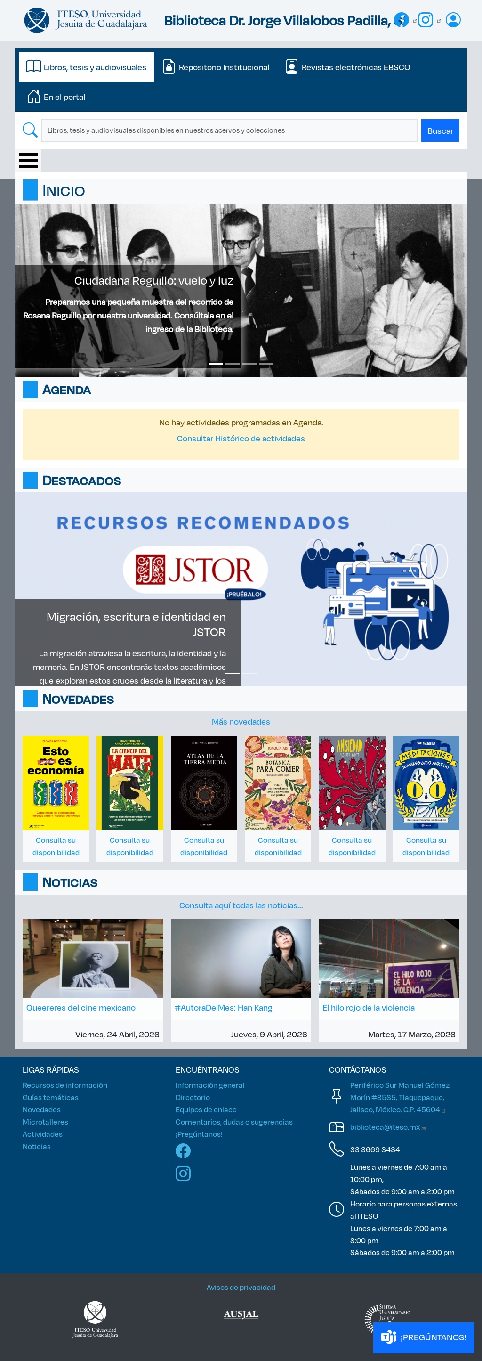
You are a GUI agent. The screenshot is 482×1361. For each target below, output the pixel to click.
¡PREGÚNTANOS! (423, 1338)
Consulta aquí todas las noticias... (241, 905)
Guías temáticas (51, 1097)
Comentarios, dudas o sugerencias (234, 1121)
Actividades (43, 1133)
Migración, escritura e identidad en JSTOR (136, 624)
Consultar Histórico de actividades (241, 438)
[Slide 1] (216, 364)
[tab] (86, 67)
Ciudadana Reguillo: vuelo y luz (153, 279)
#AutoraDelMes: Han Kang (224, 1007)
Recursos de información (65, 1084)
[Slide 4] (266, 364)
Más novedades (241, 721)
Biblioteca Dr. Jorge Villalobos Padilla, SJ (285, 20)
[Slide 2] (232, 364)
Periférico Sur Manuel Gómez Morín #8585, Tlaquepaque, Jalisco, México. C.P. (400, 1097)
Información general (210, 1084)
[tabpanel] (241, 130)
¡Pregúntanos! (199, 1133)
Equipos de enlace (206, 1109)
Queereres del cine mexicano (81, 1007)
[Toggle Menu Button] (28, 160)
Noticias (37, 1146)
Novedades (42, 1109)
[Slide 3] (249, 364)
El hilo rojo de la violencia (368, 1007)
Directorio (193, 1097)
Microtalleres (45, 1121)
